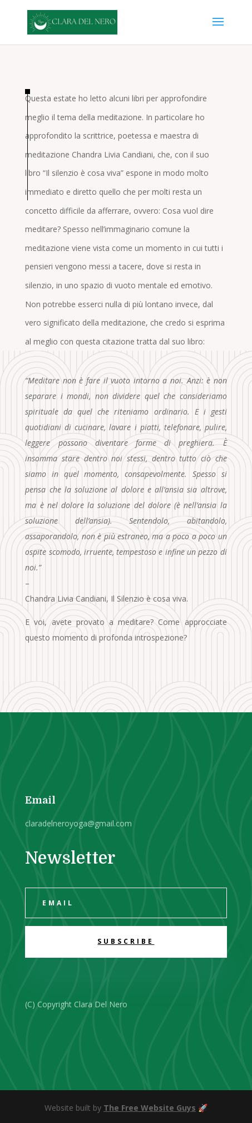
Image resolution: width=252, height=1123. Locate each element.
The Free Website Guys (149, 1107)
